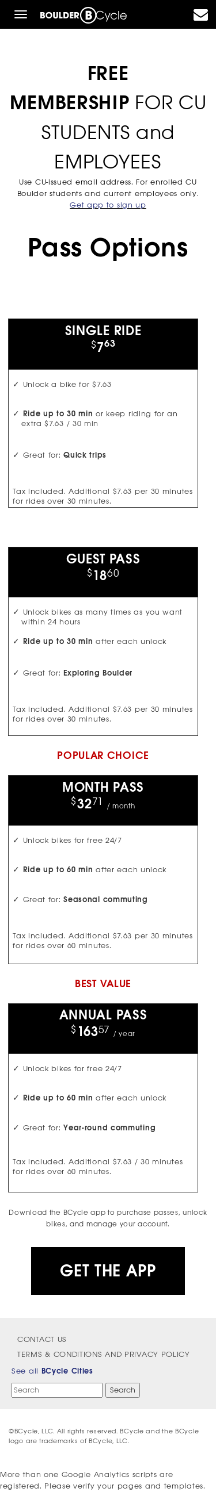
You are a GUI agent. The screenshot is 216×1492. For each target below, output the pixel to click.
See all (52, 1371)
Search (122, 1390)
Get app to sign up (108, 205)
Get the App (108, 1270)
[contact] (201, 17)
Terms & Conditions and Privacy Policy (103, 1354)
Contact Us (42, 1339)
